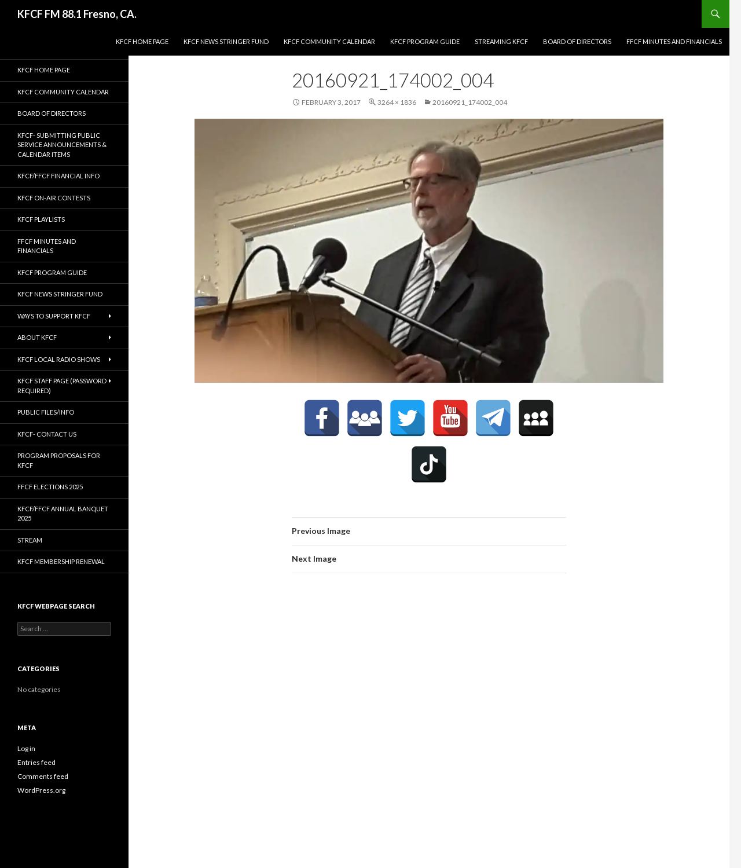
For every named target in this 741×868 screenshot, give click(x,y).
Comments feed (42, 776)
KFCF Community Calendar (329, 41)
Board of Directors (577, 41)
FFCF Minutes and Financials (674, 41)
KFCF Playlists (41, 219)
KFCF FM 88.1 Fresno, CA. (77, 14)
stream (29, 540)
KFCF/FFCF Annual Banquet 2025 (62, 513)
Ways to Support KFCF (53, 316)
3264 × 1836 (396, 102)
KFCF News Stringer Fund (226, 41)
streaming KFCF (501, 41)
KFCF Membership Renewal (61, 561)
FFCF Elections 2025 (50, 486)
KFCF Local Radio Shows (58, 359)
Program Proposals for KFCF (58, 460)
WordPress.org (41, 790)
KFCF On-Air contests (53, 198)
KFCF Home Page (142, 41)
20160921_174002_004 (469, 102)
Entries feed (36, 762)
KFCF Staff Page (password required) (62, 385)
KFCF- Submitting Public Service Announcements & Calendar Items (62, 144)
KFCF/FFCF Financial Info (58, 176)
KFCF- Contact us (46, 434)
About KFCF (37, 337)
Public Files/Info (45, 412)
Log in (26, 748)
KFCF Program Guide (425, 41)
